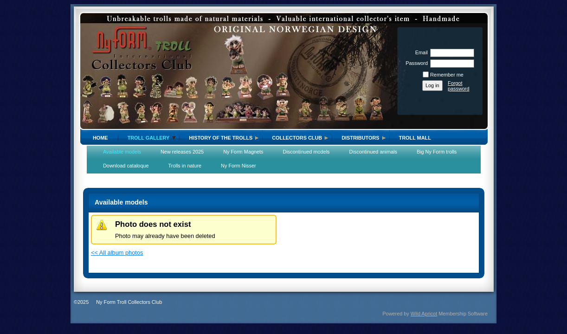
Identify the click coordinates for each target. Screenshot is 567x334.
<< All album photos (117, 252)
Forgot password (459, 85)
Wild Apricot (424, 313)
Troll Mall (415, 138)
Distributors (360, 138)
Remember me (447, 74)
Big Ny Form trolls (437, 151)
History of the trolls (220, 138)
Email (420, 52)
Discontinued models (306, 151)
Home (100, 138)
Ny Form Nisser (238, 165)
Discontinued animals (373, 151)
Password (415, 63)
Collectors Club (297, 138)
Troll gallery (149, 138)
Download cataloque (126, 165)
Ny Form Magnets (243, 151)
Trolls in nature (185, 165)
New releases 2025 (182, 151)
